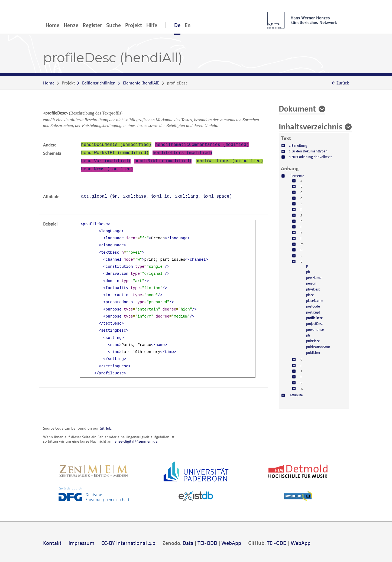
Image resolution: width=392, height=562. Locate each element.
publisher (313, 352)
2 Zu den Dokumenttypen (308, 151)
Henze (71, 25)
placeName (314, 300)
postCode (313, 306)
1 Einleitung (298, 145)
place (310, 295)
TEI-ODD (207, 543)
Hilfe (151, 25)
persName (314, 277)
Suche (113, 25)
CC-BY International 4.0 (128, 543)
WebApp (231, 543)
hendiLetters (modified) (182, 153)
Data (188, 543)
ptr (308, 335)
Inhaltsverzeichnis (310, 126)
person (311, 283)
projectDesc (314, 323)
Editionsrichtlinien (98, 83)
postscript (313, 312)
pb (308, 272)
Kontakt (52, 543)
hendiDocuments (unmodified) (116, 144)
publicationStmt (318, 347)
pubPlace (313, 341)
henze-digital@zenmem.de (134, 441)
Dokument (297, 108)
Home (52, 25)
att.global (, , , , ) (156, 196)
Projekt (133, 25)
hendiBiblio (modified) (163, 161)
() (141, 83)
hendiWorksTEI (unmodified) (115, 153)
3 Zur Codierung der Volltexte (310, 157)
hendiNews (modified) (107, 169)
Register (92, 25)
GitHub (105, 428)
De (177, 25)
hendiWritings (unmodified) (229, 161)
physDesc (313, 289)
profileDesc (314, 318)
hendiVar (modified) (105, 161)
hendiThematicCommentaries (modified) (202, 144)
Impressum (81, 543)
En (188, 25)
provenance (315, 329)
